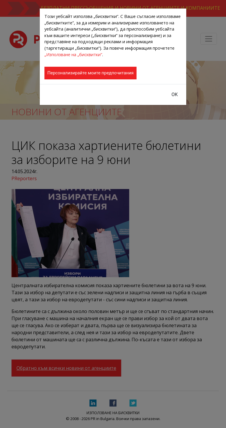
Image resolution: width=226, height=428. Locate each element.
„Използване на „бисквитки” (73, 54)
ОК (175, 94)
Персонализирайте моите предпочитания (90, 73)
